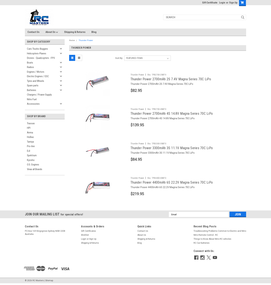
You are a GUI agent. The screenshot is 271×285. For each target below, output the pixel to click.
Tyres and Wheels (35, 81)
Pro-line (31, 146)
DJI (28, 150)
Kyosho (31, 160)
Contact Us (33, 32)
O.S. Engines (33, 164)
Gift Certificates (88, 232)
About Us (51, 32)
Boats (30, 62)
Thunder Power (86, 40)
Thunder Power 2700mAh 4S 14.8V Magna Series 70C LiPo (171, 113)
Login (222, 2)
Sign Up (233, 2)
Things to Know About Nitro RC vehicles (212, 240)
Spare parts (32, 85)
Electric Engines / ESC (38, 76)
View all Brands (34, 169)
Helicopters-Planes (36, 53)
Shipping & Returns (74, 32)
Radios (30, 67)
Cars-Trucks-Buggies (37, 48)
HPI (28, 127)
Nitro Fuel (32, 99)
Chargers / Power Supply (39, 94)
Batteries (31, 90)
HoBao (30, 137)
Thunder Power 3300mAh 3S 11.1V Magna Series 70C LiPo (171, 148)
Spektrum (32, 155)
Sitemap (49, 281)
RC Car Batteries (201, 244)
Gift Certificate (209, 2)
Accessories (33, 103)
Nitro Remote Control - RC (206, 236)
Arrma (30, 132)
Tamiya (30, 141)
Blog (93, 32)
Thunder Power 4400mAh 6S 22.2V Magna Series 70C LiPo (171, 182)
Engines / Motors (35, 71)
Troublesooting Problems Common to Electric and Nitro (220, 232)
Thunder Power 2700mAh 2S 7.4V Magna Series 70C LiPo (170, 79)
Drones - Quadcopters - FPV (41, 58)
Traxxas (31, 123)
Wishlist (85, 236)
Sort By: (119, 58)
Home (72, 40)
